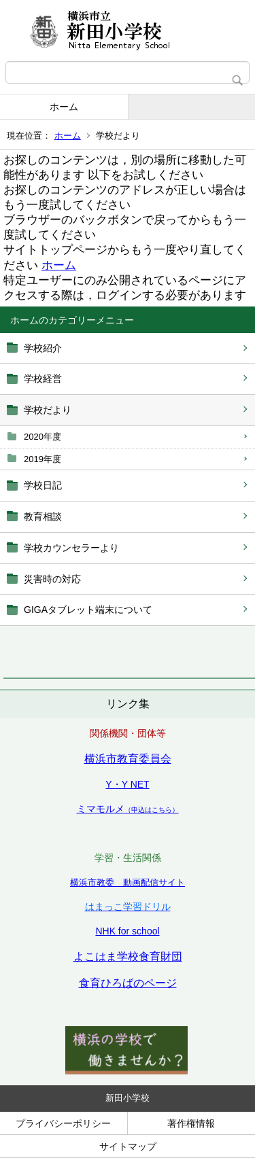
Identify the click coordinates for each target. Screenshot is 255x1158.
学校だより (47, 409)
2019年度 (42, 459)
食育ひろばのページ (128, 983)
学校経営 (43, 378)
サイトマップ (127, 1146)
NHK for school (127, 931)
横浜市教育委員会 (127, 759)
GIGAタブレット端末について (88, 609)
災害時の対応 (52, 579)
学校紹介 (43, 348)
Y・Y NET (127, 784)
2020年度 (42, 437)
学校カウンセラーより (71, 547)
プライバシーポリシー (63, 1123)
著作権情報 (191, 1123)
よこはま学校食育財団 (127, 956)
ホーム (64, 106)
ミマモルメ (128, 808)
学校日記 (43, 485)
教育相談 (43, 516)
